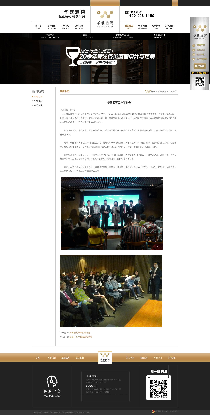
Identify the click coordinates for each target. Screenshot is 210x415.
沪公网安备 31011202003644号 (165, 411)
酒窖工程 (50, 36)
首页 (150, 91)
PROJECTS (79, 27)
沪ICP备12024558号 (82, 412)
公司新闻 (38, 96)
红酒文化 (38, 105)
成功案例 (80, 357)
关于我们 (52, 357)
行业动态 (38, 101)
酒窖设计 (87, 36)
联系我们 (172, 357)
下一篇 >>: (75, 332)
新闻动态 (162, 91)
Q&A (156, 27)
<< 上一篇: (76, 336)
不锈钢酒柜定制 (123, 36)
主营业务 (66, 357)
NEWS (129, 27)
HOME (38, 27)
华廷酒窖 (87, 171)
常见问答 (158, 357)
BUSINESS (65, 27)
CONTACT (169, 27)
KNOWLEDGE (142, 27)
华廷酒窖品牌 (128, 114)
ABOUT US (51, 27)
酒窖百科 (144, 357)
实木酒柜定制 (160, 36)
